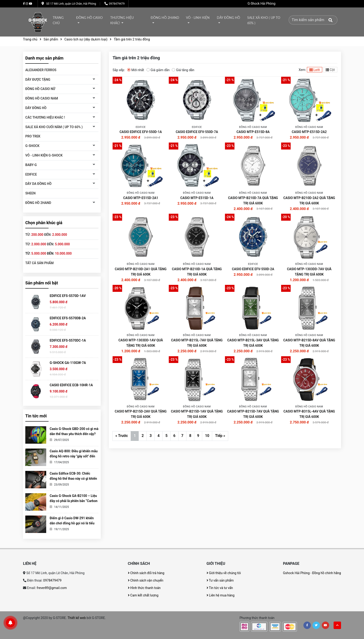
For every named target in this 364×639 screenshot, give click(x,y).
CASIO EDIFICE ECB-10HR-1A (71, 385)
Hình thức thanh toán (144, 588)
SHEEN (30, 193)
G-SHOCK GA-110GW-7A (68, 363)
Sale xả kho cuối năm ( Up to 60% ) (54, 127)
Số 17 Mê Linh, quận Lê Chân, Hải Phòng (71, 3)
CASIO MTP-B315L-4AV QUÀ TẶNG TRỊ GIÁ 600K (309, 414)
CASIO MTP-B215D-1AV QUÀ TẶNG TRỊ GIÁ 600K (197, 414)
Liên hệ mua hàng (221, 595)
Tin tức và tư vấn (220, 588)
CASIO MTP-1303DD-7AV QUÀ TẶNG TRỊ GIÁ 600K (309, 271)
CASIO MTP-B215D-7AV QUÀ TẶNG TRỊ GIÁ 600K (253, 414)
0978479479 (116, 3)
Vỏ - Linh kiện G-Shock (44, 155)
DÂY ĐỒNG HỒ (228, 18)
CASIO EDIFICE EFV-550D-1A (141, 132)
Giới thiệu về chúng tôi (224, 573)
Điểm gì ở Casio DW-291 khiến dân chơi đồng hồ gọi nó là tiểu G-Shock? (72, 523)
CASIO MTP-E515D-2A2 (309, 132)
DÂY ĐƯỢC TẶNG (37, 79)
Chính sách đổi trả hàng (146, 573)
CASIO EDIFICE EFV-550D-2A (253, 269)
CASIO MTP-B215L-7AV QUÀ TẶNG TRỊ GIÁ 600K (197, 342)
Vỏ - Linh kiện (198, 18)
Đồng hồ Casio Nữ (40, 89)
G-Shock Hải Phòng (262, 3)
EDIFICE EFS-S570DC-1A (68, 340)
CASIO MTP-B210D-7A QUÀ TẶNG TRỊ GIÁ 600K (253, 200)
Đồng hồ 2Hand (165, 18)
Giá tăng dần (183, 70)
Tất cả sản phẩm (39, 263)
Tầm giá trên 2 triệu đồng (132, 39)
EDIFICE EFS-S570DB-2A (68, 318)
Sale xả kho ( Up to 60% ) (263, 20)
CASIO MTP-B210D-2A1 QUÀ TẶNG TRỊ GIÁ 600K (141, 271)
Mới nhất (135, 70)
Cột (330, 70)
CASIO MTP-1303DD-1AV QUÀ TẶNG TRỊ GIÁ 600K (140, 342)
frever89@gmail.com (52, 588)
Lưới (314, 70)
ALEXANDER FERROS (40, 70)
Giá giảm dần (158, 70)
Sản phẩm (51, 39)
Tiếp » (220, 435)
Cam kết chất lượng (143, 595)
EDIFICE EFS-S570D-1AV (68, 296)
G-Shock (32, 146)
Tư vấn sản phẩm (220, 580)
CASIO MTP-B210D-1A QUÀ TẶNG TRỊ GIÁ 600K (197, 271)
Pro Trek (32, 136)
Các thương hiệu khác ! (45, 117)
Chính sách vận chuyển (145, 580)
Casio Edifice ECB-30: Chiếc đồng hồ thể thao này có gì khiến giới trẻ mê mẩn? (73, 479)
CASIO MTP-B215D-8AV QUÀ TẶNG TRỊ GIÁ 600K (309, 342)
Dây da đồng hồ (38, 184)
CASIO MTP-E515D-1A (196, 198)
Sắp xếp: (119, 70)
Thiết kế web (77, 618)
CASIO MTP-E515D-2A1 (140, 198)
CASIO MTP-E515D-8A (253, 132)
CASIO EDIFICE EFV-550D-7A (197, 132)
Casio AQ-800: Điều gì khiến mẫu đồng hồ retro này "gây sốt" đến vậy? (74, 456)
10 (207, 435)
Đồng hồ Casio (89, 18)
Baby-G (31, 165)
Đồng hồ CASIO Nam (41, 98)
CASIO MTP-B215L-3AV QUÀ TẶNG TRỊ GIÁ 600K (253, 342)
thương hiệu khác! (122, 20)
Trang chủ (58, 20)
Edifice (31, 174)
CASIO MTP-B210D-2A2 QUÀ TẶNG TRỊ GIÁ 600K (309, 200)
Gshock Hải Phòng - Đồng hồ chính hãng (312, 573)
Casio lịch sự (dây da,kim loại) (85, 39)
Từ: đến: (46, 234)
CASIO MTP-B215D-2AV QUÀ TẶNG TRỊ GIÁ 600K (140, 414)
